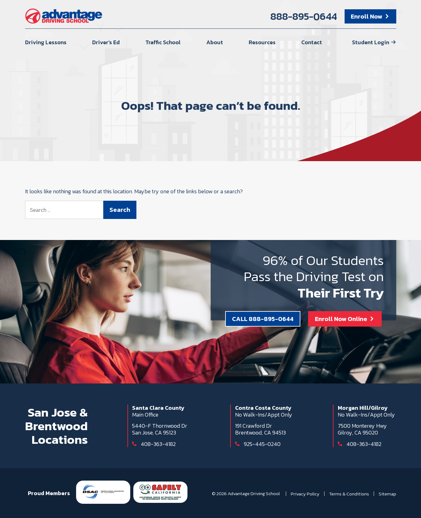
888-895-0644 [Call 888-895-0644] (303, 16)
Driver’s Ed (106, 42)
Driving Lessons (46, 42)
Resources (262, 42)
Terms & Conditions (349, 493)
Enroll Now (366, 16)
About (214, 42)
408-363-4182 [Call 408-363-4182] (158, 444)
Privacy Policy (305, 493)
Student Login (370, 42)
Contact (311, 42)
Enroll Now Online (341, 318)
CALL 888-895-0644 (263, 318)
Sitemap (387, 493)
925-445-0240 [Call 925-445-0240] (262, 444)
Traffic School (163, 42)
